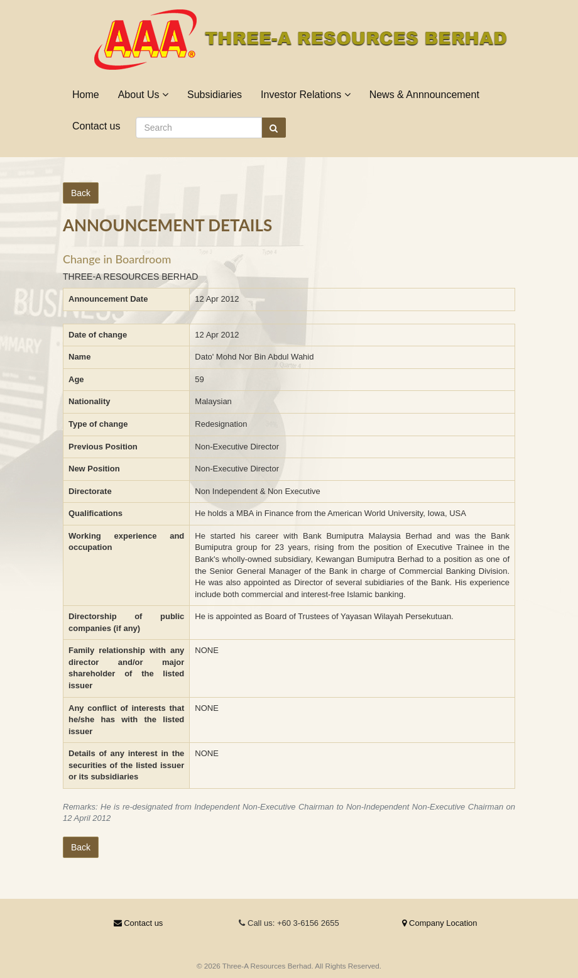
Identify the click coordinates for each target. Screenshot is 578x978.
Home (85, 94)
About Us (143, 94)
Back (80, 193)
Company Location (439, 923)
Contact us (96, 126)
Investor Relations (306, 94)
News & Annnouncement (424, 94)
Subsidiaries (214, 94)
